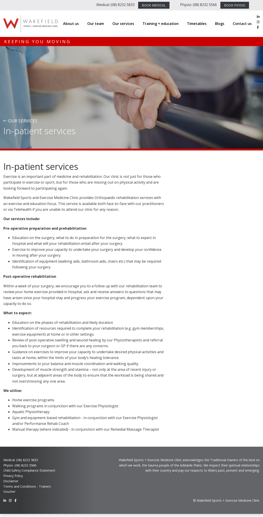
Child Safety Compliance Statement (29, 470)
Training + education (161, 23)
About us (71, 23)
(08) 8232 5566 (25, 465)
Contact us (242, 23)
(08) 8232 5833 (27, 460)
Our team (95, 23)
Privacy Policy (13, 476)
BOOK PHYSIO (234, 5)
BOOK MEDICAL (154, 5)
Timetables (197, 23)
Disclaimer (10, 481)
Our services (123, 23)
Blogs (219, 23)
